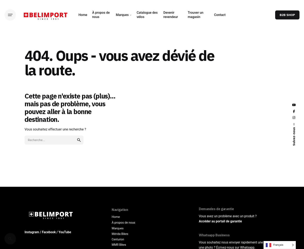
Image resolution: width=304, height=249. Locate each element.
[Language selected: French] (279, 245)
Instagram (32, 232)
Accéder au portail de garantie (220, 221)
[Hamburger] (10, 15)
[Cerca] (10, 238)
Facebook (49, 232)
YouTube (65, 232)
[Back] (10, 40)
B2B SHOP (287, 15)
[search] (78, 140)
